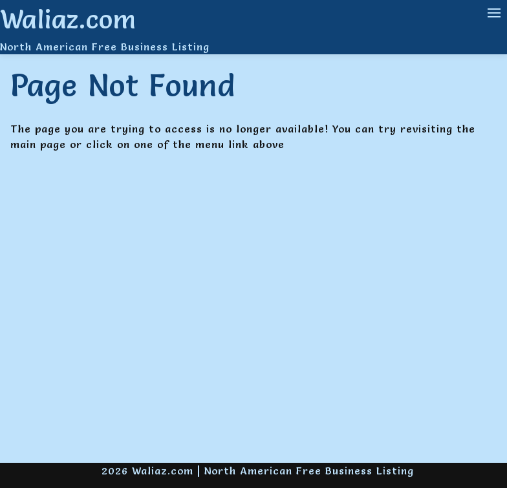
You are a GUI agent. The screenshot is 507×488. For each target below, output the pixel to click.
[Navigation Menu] (494, 13)
